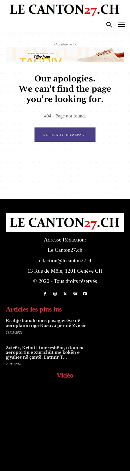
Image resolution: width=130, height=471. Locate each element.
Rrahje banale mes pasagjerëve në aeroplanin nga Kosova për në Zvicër (46, 323)
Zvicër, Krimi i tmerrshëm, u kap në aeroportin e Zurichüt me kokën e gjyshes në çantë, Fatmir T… (45, 352)
